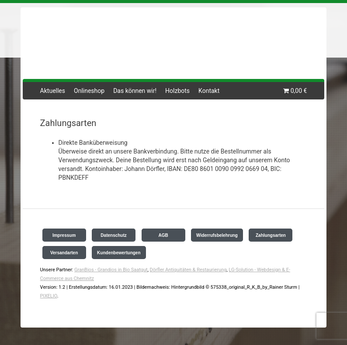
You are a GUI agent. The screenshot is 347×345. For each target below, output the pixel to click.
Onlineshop (89, 90)
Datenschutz (113, 235)
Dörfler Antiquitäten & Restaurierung (188, 270)
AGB (163, 235)
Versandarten (64, 252)
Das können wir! (134, 90)
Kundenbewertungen (118, 252)
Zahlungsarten (271, 235)
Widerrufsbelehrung (217, 235)
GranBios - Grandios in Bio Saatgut (111, 270)
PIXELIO (48, 296)
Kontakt (208, 90)
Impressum (64, 235)
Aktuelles (52, 90)
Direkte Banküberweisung (93, 142)
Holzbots (177, 90)
